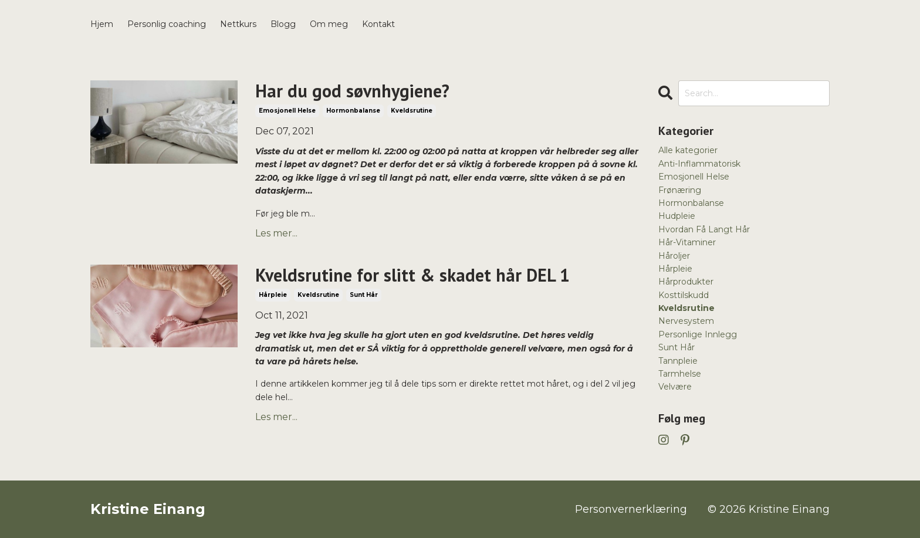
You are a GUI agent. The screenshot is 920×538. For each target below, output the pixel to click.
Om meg (329, 24)
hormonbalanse (353, 110)
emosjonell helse (287, 110)
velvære (675, 386)
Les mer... (276, 233)
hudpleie (676, 216)
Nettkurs (238, 24)
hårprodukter (685, 281)
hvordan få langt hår (704, 229)
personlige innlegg (697, 334)
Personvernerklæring (631, 509)
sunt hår (364, 295)
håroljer (674, 256)
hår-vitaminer (687, 242)
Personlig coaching (166, 24)
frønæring (679, 190)
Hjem (101, 24)
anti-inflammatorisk (699, 163)
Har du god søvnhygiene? (352, 90)
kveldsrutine (411, 110)
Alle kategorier (688, 150)
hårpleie (273, 295)
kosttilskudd (683, 295)
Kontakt (378, 24)
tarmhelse (679, 373)
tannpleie (678, 361)
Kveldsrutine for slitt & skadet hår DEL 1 (412, 275)
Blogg (283, 24)
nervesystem (686, 321)
